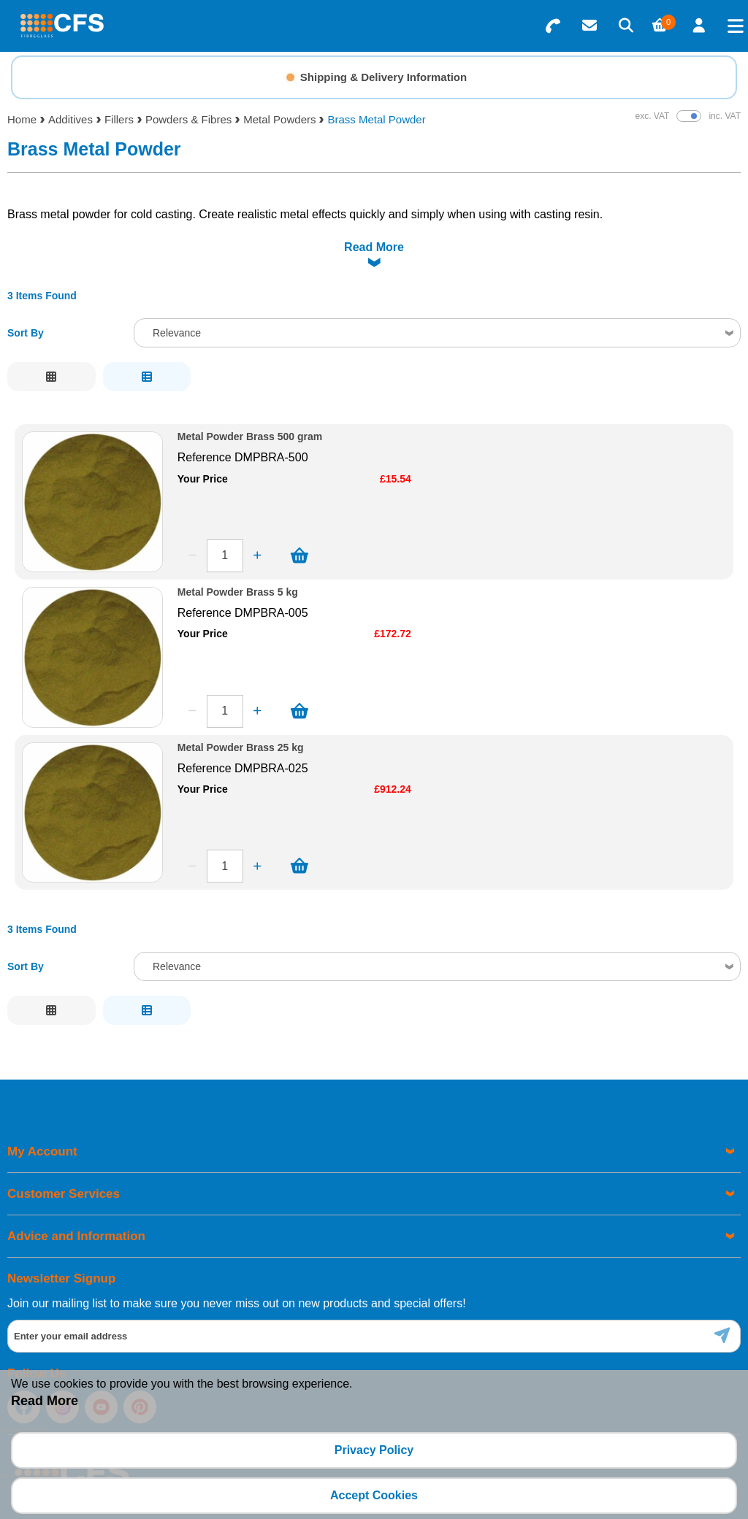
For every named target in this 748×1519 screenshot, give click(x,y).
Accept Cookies (374, 1495)
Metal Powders (279, 119)
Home (22, 119)
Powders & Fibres (188, 119)
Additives (70, 119)
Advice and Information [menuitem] (76, 1200)
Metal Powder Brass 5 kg (238, 555)
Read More (44, 1400)
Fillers (119, 119)
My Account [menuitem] (42, 1115)
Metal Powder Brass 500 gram (250, 400)
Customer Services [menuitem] (63, 1157)
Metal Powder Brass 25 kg (241, 711)
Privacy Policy (374, 1450)
